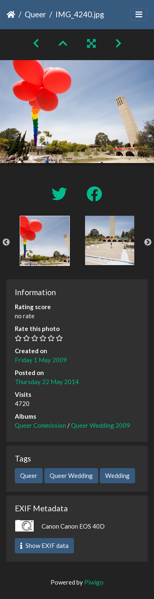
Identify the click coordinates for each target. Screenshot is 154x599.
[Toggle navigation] (138, 15)
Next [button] (148, 242)
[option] (44, 241)
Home (11, 14)
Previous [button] (6, 242)
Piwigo (93, 582)
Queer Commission (40, 425)
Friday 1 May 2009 (41, 360)
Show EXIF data (44, 545)
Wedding (117, 475)
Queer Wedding (71, 475)
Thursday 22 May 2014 (47, 381)
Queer (35, 14)
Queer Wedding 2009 (100, 425)
